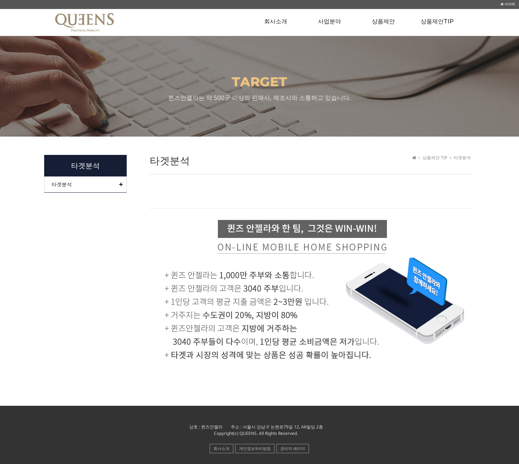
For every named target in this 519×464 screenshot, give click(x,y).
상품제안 (383, 21)
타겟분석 (62, 184)
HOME (507, 3)
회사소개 (275, 21)
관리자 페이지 (292, 448)
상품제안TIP (437, 21)
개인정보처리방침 (255, 448)
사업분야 (329, 21)
